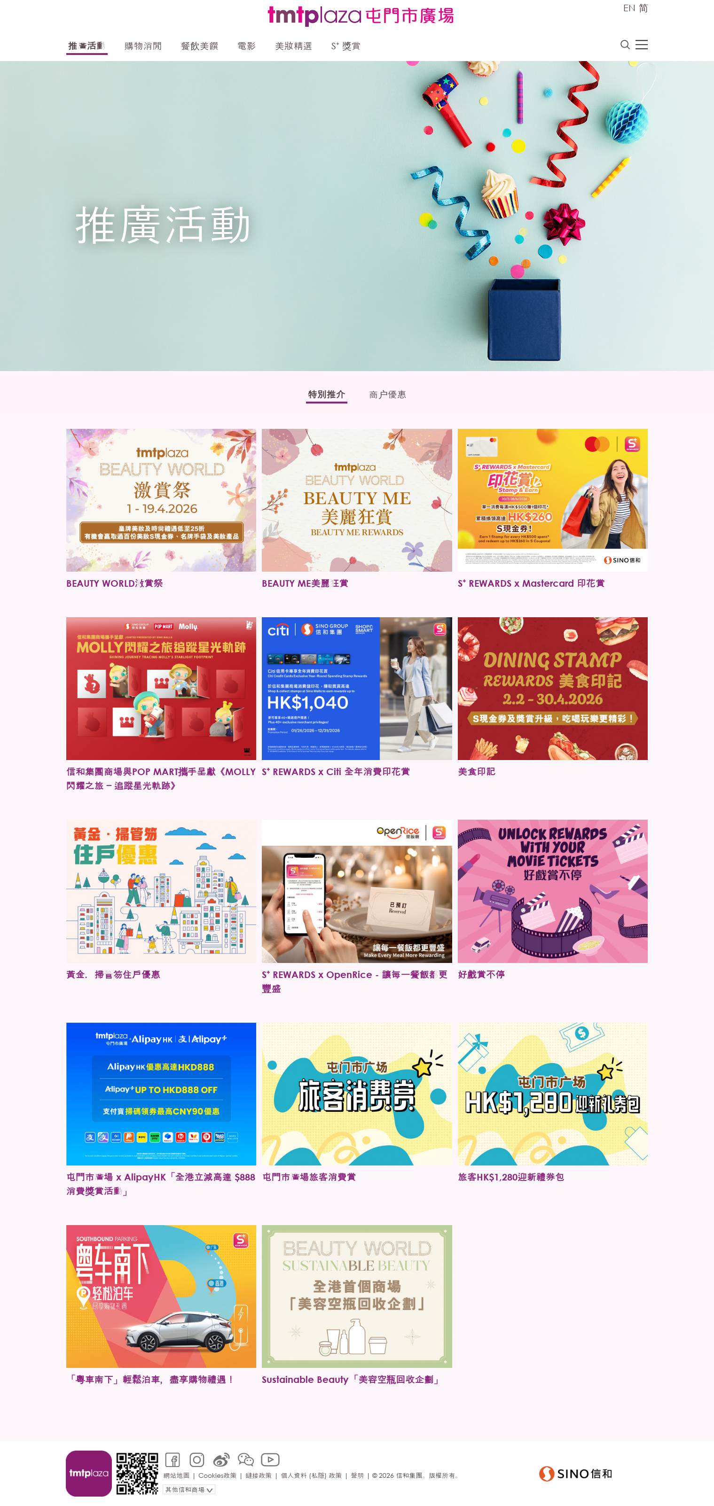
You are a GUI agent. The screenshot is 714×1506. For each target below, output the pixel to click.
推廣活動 (87, 45)
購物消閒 (143, 45)
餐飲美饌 (200, 45)
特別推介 (326, 394)
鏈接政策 (258, 1475)
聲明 (357, 1475)
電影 (246, 45)
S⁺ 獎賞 (346, 45)
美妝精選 (294, 45)
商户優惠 (388, 394)
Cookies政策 (217, 1475)
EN (629, 7)
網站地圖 (176, 1475)
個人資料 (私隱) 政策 (311, 1475)
